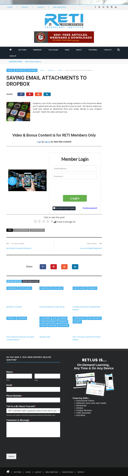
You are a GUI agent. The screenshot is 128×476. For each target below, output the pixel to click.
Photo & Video (25, 288)
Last (36, 380)
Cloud (10, 70)
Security (77, 322)
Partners (93, 50)
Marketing (12, 288)
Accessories (45, 318)
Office (43, 325)
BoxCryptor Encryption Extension (18, 248)
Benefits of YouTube (14, 307)
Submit (11, 456)
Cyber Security (80, 318)
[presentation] (75, 187)
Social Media (57, 288)
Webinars (37, 50)
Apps (55, 318)
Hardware (63, 322)
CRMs (67, 50)
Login (9, 7)
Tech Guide (53, 50)
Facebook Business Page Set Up (52, 307)
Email (10, 385)
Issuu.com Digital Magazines (91, 248)
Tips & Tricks (31, 70)
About (79, 50)
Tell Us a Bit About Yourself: (21, 406)
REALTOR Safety (94, 318)
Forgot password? (90, 208)
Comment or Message (18, 420)
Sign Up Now (67, 472)
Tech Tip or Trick (37, 230)
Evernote (11, 318)
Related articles (14, 281)
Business (62, 318)
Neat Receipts (44, 337)
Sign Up (40, 7)
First (8, 380)
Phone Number (14, 395)
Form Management (48, 322)
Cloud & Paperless (21, 230)
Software (20, 70)
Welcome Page (59, 7)
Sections (22, 50)
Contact (108, 50)
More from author (30, 281)
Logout (24, 7)
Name (10, 372)
